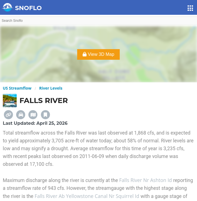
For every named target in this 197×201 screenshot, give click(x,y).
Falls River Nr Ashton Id (146, 180)
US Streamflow (17, 88)
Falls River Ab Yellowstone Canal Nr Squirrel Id (88, 196)
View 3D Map (98, 54)
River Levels (50, 88)
